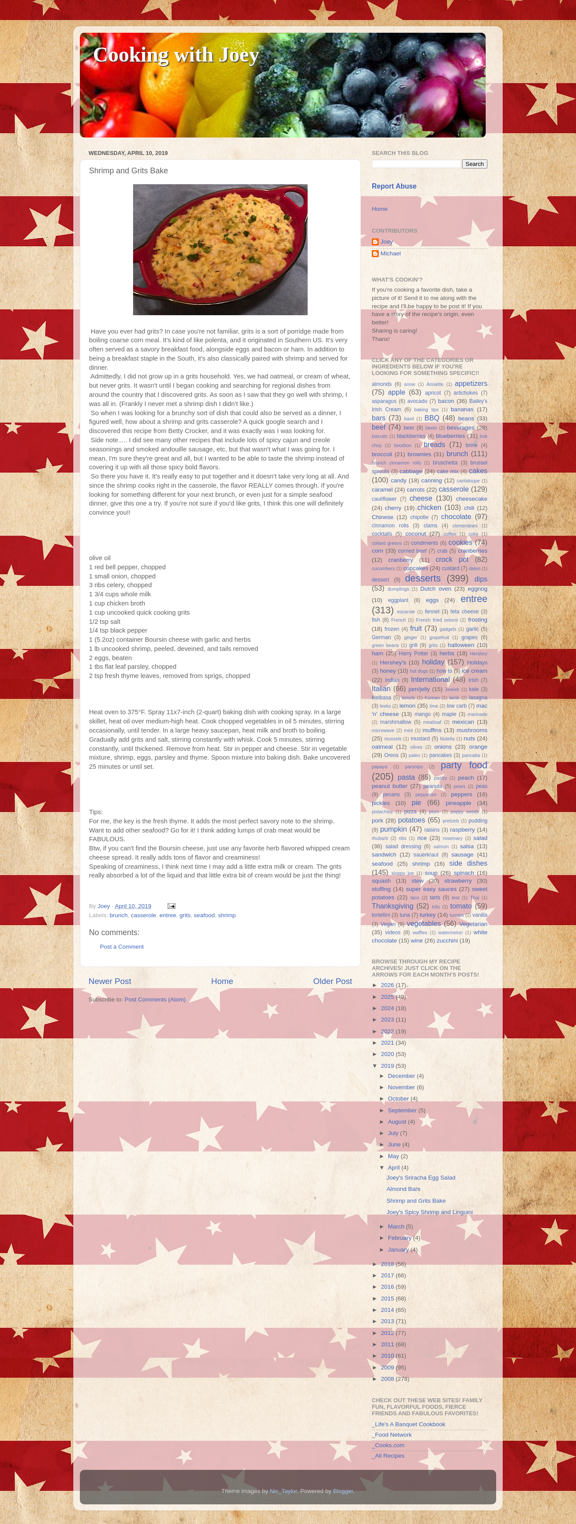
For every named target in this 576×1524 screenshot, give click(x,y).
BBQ (432, 418)
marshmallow (395, 722)
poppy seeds (465, 811)
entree (167, 915)
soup (431, 873)
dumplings (398, 589)
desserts (423, 578)
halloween (461, 645)
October (399, 1098)
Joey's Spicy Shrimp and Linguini (430, 1212)
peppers (461, 794)
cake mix (448, 471)
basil (409, 418)
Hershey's (393, 662)
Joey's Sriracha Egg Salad (421, 1177)
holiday (433, 662)
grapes (469, 637)
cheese (420, 498)
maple (449, 714)
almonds (382, 384)
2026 (388, 985)
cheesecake (471, 498)
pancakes (440, 755)
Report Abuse (394, 186)
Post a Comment (122, 946)
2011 (388, 1344)
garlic (472, 629)
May (394, 1156)
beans (466, 418)
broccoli (382, 454)
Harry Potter (414, 653)
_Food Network (392, 1434)
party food (464, 765)
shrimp (227, 915)
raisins (431, 830)
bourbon (402, 445)
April (394, 1167)
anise (409, 384)
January (399, 1249)
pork (377, 820)
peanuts (432, 786)
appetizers (471, 383)
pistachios (382, 811)
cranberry (400, 560)
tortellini (381, 915)
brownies (419, 454)
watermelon (450, 932)
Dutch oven (435, 588)
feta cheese (464, 612)
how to (444, 671)
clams (431, 526)
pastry (440, 778)
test (455, 897)
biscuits (379, 436)
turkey (428, 915)
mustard (420, 739)
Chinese (383, 517)
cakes (478, 471)
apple (396, 392)
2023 (388, 1019)
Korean (432, 697)
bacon (446, 401)
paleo (414, 755)
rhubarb (380, 838)
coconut (415, 533)
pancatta (471, 755)
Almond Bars (403, 1189)
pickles (381, 803)
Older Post (332, 981)
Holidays (477, 663)
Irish (473, 680)
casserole (143, 915)
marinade (477, 714)
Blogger (343, 1491)
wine (417, 940)
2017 (388, 1275)
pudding (478, 821)
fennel (432, 612)
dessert (380, 580)
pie (416, 802)
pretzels (450, 820)
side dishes (468, 863)
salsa (467, 846)
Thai (474, 897)
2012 (388, 1333)
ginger (410, 637)
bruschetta (445, 463)
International (430, 679)
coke (474, 534)
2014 (388, 1310)
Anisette (435, 384)
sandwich (384, 854)
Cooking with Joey (176, 54)
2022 (388, 1031)
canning (432, 480)
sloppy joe (402, 873)
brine (471, 445)
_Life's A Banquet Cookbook (408, 1424)
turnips (456, 915)
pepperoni (425, 794)
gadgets (448, 629)
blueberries (450, 436)
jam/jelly (419, 689)
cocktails (382, 534)
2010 (388, 1355)
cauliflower (384, 499)
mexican (463, 722)
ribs (402, 838)
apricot (433, 393)
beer (409, 428)
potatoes (411, 820)
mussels (393, 738)
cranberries (472, 550)
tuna (405, 915)
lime (433, 706)
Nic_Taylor (283, 1491)
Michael (391, 253)
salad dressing (403, 846)
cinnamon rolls (390, 526)
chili (469, 508)
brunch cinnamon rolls (396, 462)
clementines (465, 525)
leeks (385, 706)
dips (480, 579)
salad (480, 838)
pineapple (458, 803)
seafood (204, 915)
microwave (383, 730)
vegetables (424, 923)
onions (443, 746)
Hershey (478, 653)
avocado (417, 401)
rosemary (453, 838)
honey (388, 670)
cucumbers (383, 568)
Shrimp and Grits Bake (416, 1200)
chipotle (419, 517)
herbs (446, 653)
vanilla (480, 915)
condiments (424, 543)
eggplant (398, 600)
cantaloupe (468, 480)
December (402, 1076)
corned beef (412, 551)
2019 (388, 1066)
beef (379, 427)
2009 (388, 1367)
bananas (462, 409)
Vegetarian (473, 924)
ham (377, 653)
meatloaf (432, 722)
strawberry (458, 880)
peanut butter (390, 786)
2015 (388, 1298)
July (394, 1133)
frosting (477, 619)
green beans (385, 645)
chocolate (456, 516)
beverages (460, 427)
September (403, 1110)
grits (185, 915)
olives (416, 747)
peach (466, 777)
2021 (388, 1042)
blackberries (411, 436)
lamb (454, 697)
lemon (407, 705)
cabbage (411, 471)
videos (393, 932)
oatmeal (382, 746)
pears (460, 786)
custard (450, 568)
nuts (469, 738)
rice (422, 838)
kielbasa (381, 698)
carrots (416, 489)
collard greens (387, 543)
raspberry (462, 829)
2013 (388, 1321)
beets (431, 427)
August (398, 1121)
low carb (456, 706)
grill (413, 645)
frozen (391, 629)
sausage (462, 854)
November (402, 1087)
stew (417, 880)
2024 (388, 1008)
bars (379, 418)
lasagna (478, 698)
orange (478, 746)
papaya (379, 766)
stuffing (381, 889)
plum (434, 811)
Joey (387, 241)
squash (381, 880)
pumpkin (393, 829)
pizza (410, 811)
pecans (391, 794)
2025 (388, 997)
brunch (118, 915)
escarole (406, 611)
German (381, 637)
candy (399, 480)
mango (423, 714)
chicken (430, 507)
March (397, 1226)
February (400, 1238)
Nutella (447, 738)
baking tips (426, 409)
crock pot (452, 559)
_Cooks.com (388, 1445)
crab (442, 551)
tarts (435, 897)
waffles (420, 932)
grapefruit (439, 637)
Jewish (452, 689)
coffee (449, 534)
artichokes (466, 393)
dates (474, 568)
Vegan (388, 924)
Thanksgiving (392, 906)
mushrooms (472, 730)
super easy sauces (431, 889)
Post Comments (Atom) (155, 999)
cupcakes (415, 568)
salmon (441, 846)
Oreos (391, 755)
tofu (436, 906)
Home (222, 981)
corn (377, 550)
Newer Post (110, 981)
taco (414, 897)
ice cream (474, 670)
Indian (392, 680)
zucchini (447, 940)
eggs (432, 600)
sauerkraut (426, 855)
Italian (381, 688)
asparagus (384, 401)
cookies (461, 542)
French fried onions (437, 620)
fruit (416, 628)
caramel (382, 489)
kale (474, 689)
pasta (406, 777)
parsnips (414, 766)
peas (481, 786)
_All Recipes (388, 1455)
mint (408, 730)
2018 (388, 1264)
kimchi (408, 697)
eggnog (477, 588)
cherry (393, 508)
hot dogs (419, 671)
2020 (388, 1054)
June (395, 1144)
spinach (464, 873)
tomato (461, 906)
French (398, 620)
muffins (432, 730)
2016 (388, 1286)
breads (435, 444)
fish (376, 620)
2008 (388, 1379)
